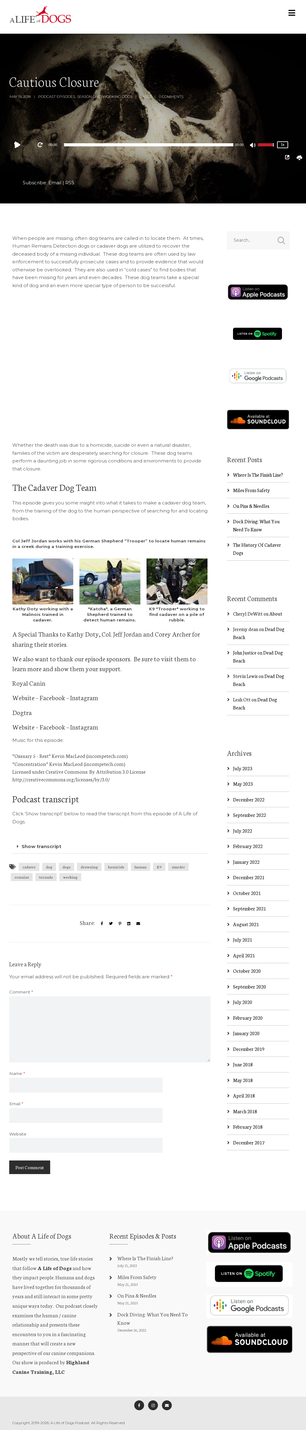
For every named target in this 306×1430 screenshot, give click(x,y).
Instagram (84, 697)
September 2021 (249, 908)
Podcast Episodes (56, 96)
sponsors (118, 658)
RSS (69, 183)
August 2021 (246, 924)
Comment (21, 991)
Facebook (52, 697)
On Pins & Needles (251, 506)
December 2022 (248, 799)
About (275, 613)
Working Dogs (117, 96)
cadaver (29, 866)
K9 (159, 866)
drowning (89, 866)
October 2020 (247, 971)
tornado (46, 877)
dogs (66, 866)
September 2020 (249, 986)
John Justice (244, 653)
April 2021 (244, 955)
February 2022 (248, 846)
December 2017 (248, 1142)
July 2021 (242, 940)
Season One (89, 96)
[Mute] (253, 146)
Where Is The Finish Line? (258, 474)
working (70, 877)
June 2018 (243, 1064)
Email (54, 183)
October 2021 (247, 893)
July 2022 (242, 830)
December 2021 (248, 877)
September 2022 (249, 815)
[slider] (148, 144)
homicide (116, 866)
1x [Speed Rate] (282, 144)
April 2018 (244, 1096)
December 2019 (248, 1049)
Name (17, 1073)
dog (49, 866)
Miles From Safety (251, 490)
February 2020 (248, 1017)
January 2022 (246, 862)
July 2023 (242, 768)
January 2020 (246, 1033)
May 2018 (243, 1080)
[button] (109, 846)
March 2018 (245, 1111)
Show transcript (41, 846)
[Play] (19, 145)
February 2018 (248, 1127)
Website (23, 697)
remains (21, 877)
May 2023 (243, 784)
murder (178, 866)
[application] (148, 145)
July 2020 (242, 1002)
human (141, 866)
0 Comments (171, 96)
